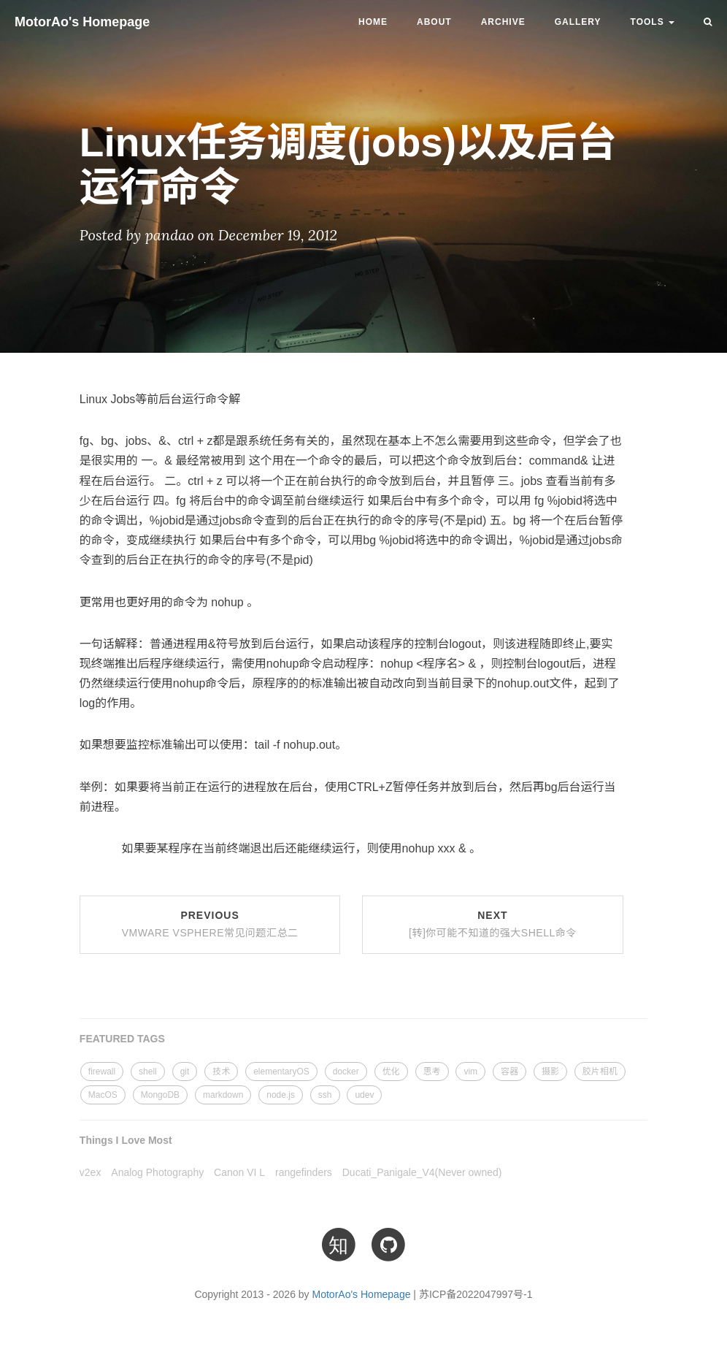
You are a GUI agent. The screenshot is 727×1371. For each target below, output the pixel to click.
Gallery (578, 22)
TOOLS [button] (652, 22)
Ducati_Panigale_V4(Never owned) (422, 1172)
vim (470, 1071)
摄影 (550, 1071)
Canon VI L (239, 1172)
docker (346, 1071)
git (185, 1071)
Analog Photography (157, 1172)
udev (364, 1095)
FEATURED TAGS (122, 1039)
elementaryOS (281, 1071)
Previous (210, 924)
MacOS (103, 1095)
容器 (509, 1071)
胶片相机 (600, 1071)
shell (148, 1071)
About (434, 22)
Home (373, 22)
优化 (391, 1071)
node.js (280, 1095)
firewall (101, 1071)
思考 (432, 1071)
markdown (223, 1095)
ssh (325, 1095)
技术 (221, 1071)
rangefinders (303, 1172)
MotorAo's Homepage (82, 22)
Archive (503, 22)
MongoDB (160, 1095)
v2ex (90, 1172)
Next (493, 924)
